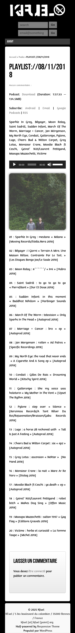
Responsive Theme (48, 626)
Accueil (13, 57)
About (10, 41)
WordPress (46, 630)
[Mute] (49, 165)
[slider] (32, 165)
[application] (37, 165)
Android (30, 108)
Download (28, 94)
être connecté (36, 571)
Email (46, 108)
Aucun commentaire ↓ (20, 85)
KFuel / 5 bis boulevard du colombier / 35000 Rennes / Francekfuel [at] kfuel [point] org (37, 618)
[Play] (14, 165)
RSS (25, 113)
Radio (21, 57)
